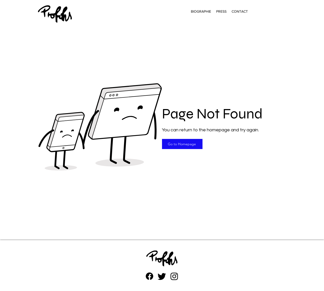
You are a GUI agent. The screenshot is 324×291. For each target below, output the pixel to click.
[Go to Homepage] (182, 144)
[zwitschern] (162, 276)
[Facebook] (149, 276)
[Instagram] (174, 276)
